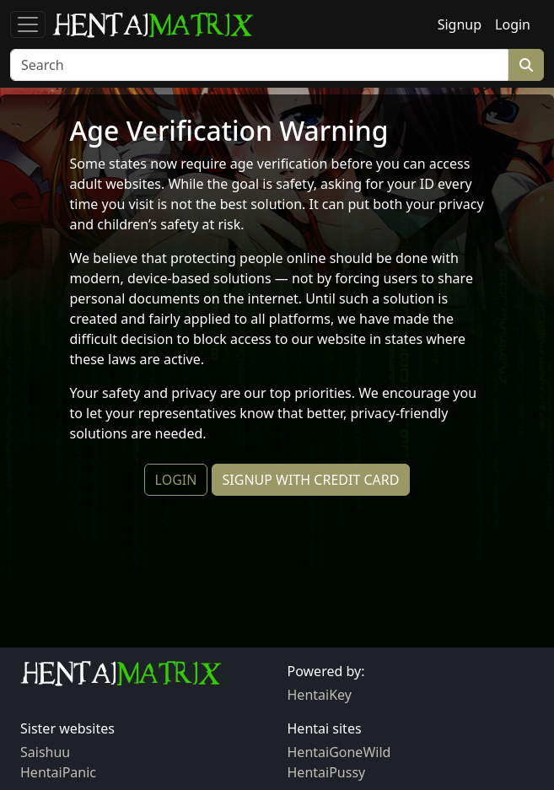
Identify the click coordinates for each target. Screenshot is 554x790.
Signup (459, 24)
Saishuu (45, 752)
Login (512, 24)
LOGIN (176, 479)
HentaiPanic (58, 772)
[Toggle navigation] (28, 24)
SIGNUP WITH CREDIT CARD (311, 479)
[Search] (259, 65)
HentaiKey (320, 694)
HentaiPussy (327, 772)
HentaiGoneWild (339, 752)
